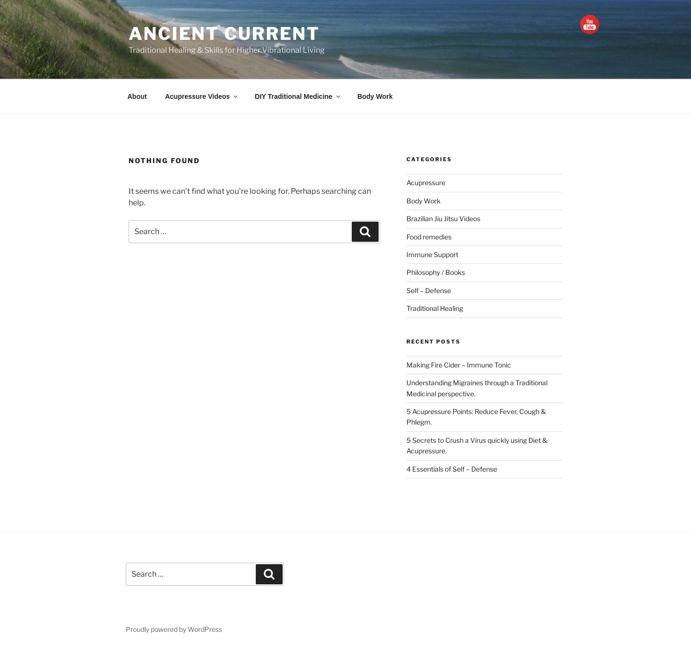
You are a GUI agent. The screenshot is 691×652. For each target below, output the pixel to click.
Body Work (375, 96)
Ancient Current (224, 33)
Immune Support (432, 254)
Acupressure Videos (202, 96)
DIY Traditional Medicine (298, 96)
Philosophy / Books (435, 272)
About (137, 96)
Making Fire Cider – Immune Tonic (458, 365)
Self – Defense (428, 290)
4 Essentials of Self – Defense (451, 469)
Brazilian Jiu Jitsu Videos (443, 218)
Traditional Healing (434, 308)
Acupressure (425, 182)
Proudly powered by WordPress (174, 629)
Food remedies (429, 237)
